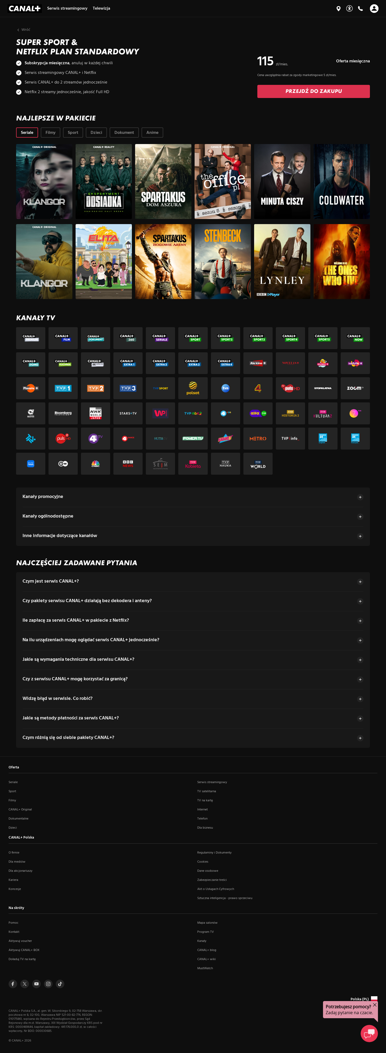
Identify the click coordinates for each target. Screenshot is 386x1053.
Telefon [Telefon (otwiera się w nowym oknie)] (202, 818)
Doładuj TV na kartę (22, 959)
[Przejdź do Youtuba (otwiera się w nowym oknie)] (36, 984)
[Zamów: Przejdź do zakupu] (313, 89)
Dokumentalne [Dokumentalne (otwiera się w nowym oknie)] (18, 818)
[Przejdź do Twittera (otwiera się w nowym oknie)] (24, 984)
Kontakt (14, 932)
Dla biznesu (205, 828)
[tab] (27, 130)
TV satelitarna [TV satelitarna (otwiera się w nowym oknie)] (206, 791)
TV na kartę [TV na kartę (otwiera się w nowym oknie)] (205, 800)
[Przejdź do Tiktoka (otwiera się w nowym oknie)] (60, 984)
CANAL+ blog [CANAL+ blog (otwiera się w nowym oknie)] (206, 950)
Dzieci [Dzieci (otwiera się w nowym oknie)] (13, 828)
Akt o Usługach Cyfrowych (215, 889)
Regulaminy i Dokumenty (214, 852)
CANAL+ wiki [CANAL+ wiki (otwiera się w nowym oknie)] (206, 959)
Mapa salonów (207, 923)
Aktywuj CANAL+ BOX (24, 950)
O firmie (14, 852)
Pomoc (13, 923)
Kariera (13, 880)
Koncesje (15, 889)
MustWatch (205, 968)
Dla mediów (17, 862)
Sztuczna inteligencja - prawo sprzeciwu (224, 898)
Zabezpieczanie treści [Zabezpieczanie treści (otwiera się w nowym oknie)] (212, 880)
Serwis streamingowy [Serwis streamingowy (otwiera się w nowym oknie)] (212, 782)
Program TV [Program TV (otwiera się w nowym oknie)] (205, 932)
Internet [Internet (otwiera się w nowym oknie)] (202, 809)
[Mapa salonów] (338, 8)
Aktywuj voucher (20, 941)
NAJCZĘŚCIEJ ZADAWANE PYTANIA (76, 561)
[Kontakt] (360, 8)
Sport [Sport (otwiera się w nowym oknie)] (12, 791)
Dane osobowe (207, 871)
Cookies (202, 862)
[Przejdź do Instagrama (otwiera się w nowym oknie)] (48, 984)
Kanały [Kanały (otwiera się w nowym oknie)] (201, 941)
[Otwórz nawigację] (374, 8)
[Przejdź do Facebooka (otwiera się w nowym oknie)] (13, 984)
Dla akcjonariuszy (20, 871)
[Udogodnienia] (349, 8)
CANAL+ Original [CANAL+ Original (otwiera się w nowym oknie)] (20, 809)
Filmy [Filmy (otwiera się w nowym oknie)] (12, 800)
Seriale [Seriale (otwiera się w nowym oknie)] (13, 782)
